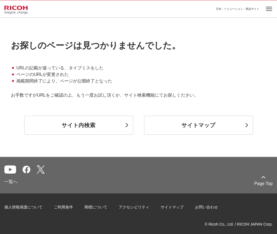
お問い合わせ (206, 207)
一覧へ (10, 181)
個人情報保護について (23, 207)
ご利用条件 (63, 207)
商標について (95, 207)
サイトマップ (172, 207)
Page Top (263, 183)
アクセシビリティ (134, 207)
